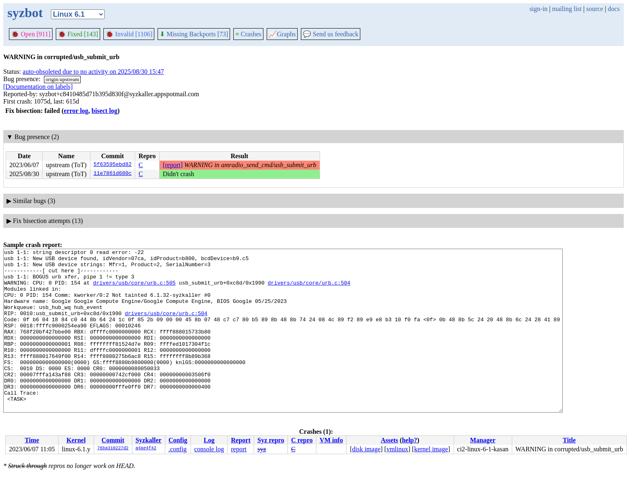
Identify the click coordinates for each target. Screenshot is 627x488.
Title (569, 440)
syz (261, 449)
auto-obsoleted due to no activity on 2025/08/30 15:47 (93, 71)
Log (209, 440)
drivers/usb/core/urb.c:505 (134, 290)
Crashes (248, 34)
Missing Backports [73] (194, 34)
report (238, 449)
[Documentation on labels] (38, 86)
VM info (331, 440)
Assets (389, 440)
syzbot (25, 12)
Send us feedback (330, 34)
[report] (173, 164)
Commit (112, 440)
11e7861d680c (113, 174)
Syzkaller (149, 440)
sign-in (538, 8)
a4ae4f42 (146, 448)
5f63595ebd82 (113, 165)
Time (32, 440)
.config (178, 449)
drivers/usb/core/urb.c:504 (308, 290)
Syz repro (270, 440)
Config (178, 440)
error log (76, 110)
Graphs (282, 34)
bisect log (105, 110)
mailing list (566, 8)
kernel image (431, 449)
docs (614, 8)
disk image (366, 449)
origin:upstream (62, 79)
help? (409, 440)
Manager (482, 440)
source (594, 8)
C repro (302, 440)
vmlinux (397, 449)
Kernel (76, 440)
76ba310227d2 (113, 448)
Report (240, 440)
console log (209, 449)
